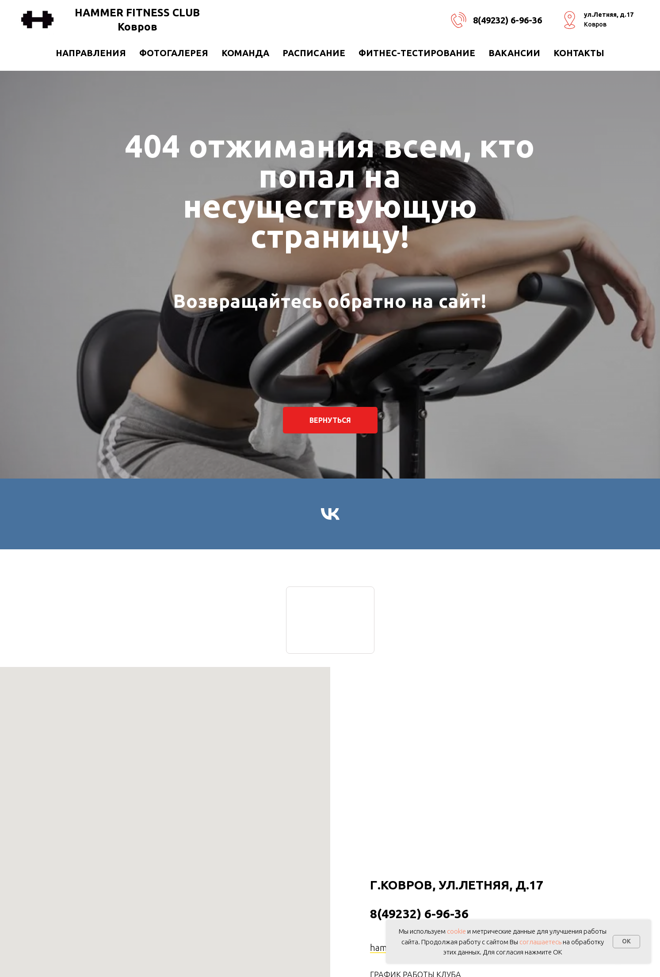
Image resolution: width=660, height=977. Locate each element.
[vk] (330, 514)
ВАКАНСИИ (514, 53)
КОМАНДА (245, 53)
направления (91, 53)
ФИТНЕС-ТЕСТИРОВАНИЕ (417, 53)
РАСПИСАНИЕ (313, 53)
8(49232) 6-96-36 (507, 20)
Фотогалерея (173, 53)
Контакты (578, 53)
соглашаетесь (540, 942)
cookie (456, 931)
